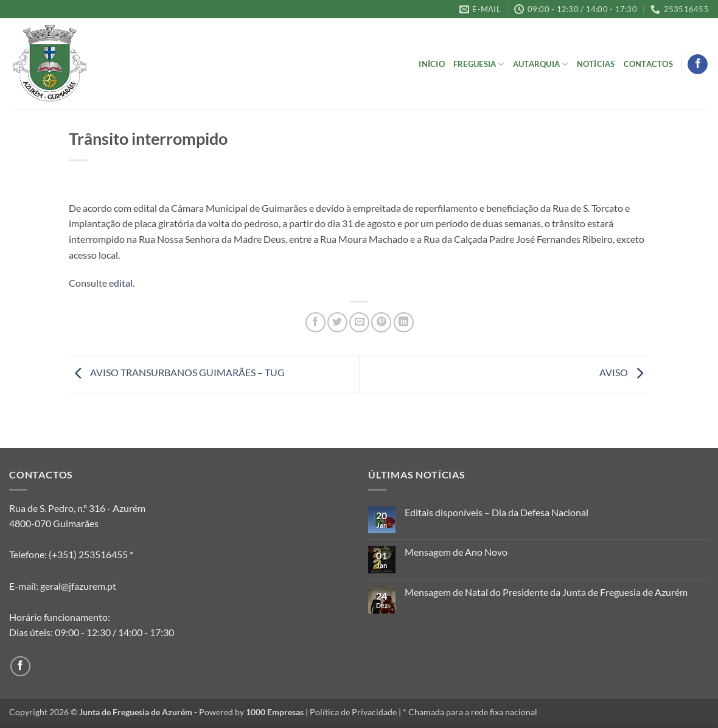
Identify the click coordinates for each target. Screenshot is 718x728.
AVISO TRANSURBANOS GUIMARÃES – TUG (177, 372)
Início (432, 64)
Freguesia (478, 64)
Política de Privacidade (353, 712)
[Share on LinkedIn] (404, 322)
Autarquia (540, 64)
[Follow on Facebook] (698, 64)
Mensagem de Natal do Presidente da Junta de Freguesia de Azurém (546, 592)
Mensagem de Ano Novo (456, 552)
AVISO (624, 372)
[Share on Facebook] (315, 322)
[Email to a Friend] (359, 322)
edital (121, 283)
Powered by (251, 712)
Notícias (596, 64)
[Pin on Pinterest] (381, 322)
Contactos (648, 64)
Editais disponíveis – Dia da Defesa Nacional (496, 512)
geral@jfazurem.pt (78, 586)
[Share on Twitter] (337, 322)
